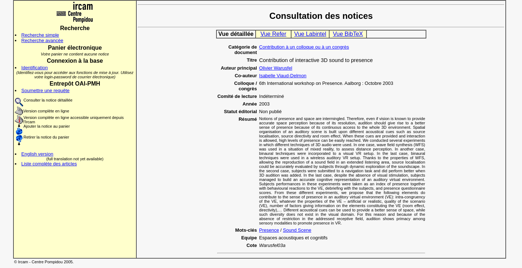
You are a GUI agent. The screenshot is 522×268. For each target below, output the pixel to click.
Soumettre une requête (45, 90)
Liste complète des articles (49, 163)
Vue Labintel (310, 34)
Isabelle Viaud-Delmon (283, 75)
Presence (269, 230)
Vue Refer (273, 34)
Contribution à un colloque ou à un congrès (304, 47)
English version (37, 154)
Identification (34, 67)
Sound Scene (297, 230)
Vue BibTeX (348, 34)
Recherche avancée (42, 40)
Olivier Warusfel (275, 68)
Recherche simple (40, 35)
